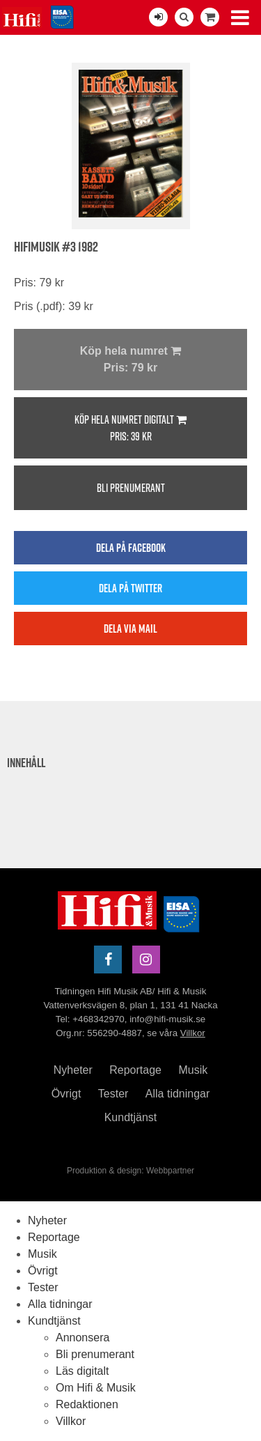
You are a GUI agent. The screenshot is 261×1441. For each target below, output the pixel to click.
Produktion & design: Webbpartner (130, 1171)
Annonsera (82, 1337)
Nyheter (73, 1070)
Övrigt (66, 1094)
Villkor (192, 1033)
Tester (113, 1094)
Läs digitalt (82, 1371)
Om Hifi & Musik (96, 1388)
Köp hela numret (130, 360)
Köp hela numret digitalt (130, 428)
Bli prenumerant (131, 487)
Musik (192, 1070)
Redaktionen (87, 1404)
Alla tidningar (177, 1094)
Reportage (135, 1070)
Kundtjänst (130, 1117)
